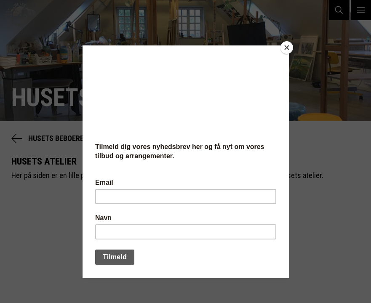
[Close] (286, 47)
